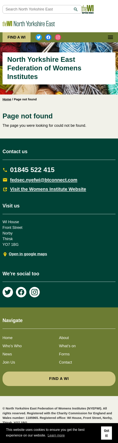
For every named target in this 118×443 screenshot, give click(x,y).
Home (7, 99)
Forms (64, 354)
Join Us (9, 362)
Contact (65, 362)
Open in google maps (28, 254)
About (64, 338)
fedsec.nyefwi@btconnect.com (43, 180)
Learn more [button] (56, 435)
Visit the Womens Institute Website (48, 189)
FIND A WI (17, 37)
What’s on (67, 346)
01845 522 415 (32, 170)
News (7, 354)
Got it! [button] (106, 433)
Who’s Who (12, 346)
